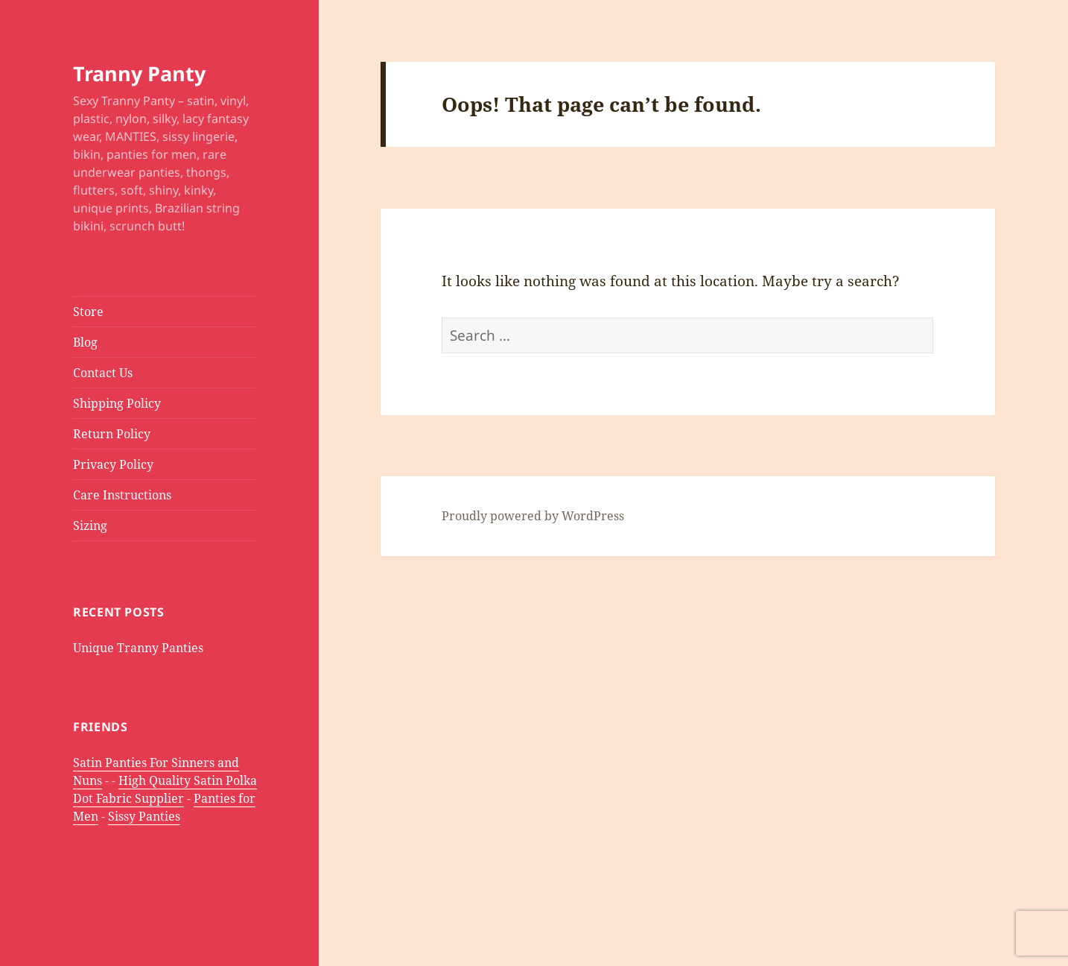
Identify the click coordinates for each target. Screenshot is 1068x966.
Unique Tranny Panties (138, 648)
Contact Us (103, 372)
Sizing (90, 525)
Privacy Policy (113, 464)
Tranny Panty (139, 73)
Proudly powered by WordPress (533, 516)
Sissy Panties (144, 816)
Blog (85, 342)
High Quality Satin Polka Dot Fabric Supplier (165, 789)
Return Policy (111, 434)
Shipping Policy (117, 403)
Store (88, 311)
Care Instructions (122, 495)
